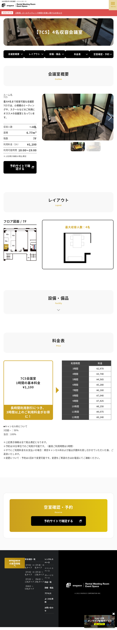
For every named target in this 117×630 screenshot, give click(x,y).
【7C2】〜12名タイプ (29, 579)
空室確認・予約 (103, 54)
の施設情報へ (14, 564)
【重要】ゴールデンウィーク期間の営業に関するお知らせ (38, 13)
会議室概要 (14, 54)
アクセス (48, 596)
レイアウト (36, 54)
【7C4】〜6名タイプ (39, 566)
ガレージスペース (48, 576)
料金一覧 (48, 581)
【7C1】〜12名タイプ (39, 573)
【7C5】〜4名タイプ (29, 566)
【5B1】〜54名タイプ (29, 586)
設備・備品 (58, 54)
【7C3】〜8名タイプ (29, 573)
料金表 (80, 54)
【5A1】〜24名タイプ (39, 579)
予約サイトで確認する (20, 167)
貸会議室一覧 (30, 559)
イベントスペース (48, 569)
